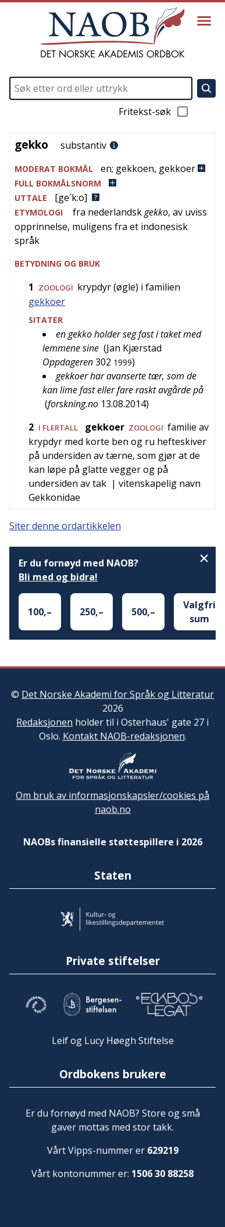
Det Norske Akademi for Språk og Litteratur (118, 694)
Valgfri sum (199, 611)
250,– (91, 611)
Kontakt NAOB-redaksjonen (124, 736)
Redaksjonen (44, 722)
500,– (143, 611)
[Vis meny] (204, 21)
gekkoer (46, 301)
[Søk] (206, 88)
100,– (40, 611)
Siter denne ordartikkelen (65, 525)
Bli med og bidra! (58, 577)
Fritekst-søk (154, 112)
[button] (112, 169)
